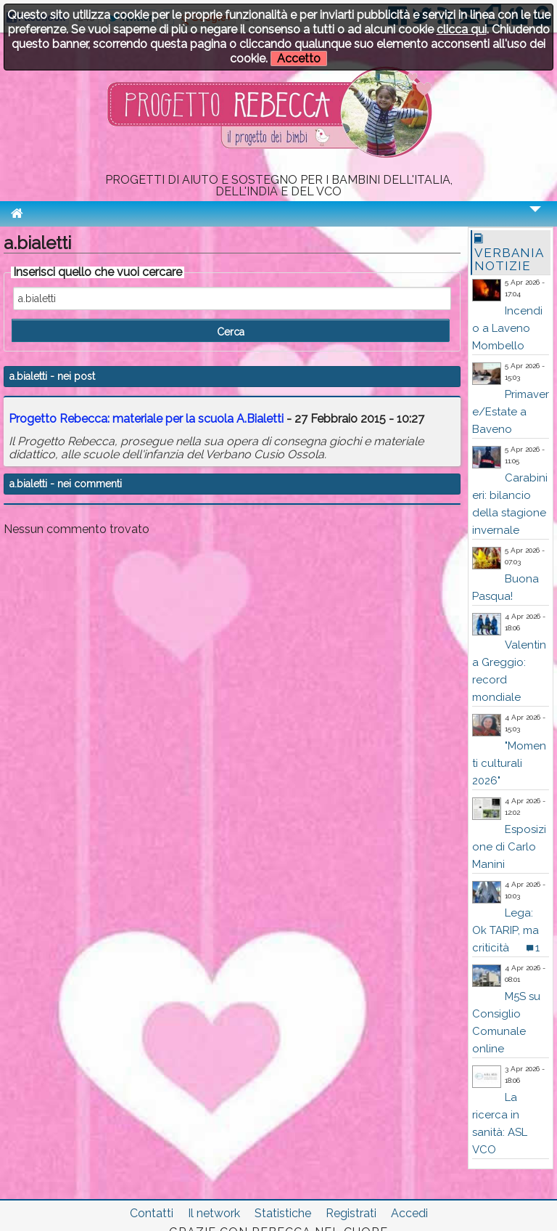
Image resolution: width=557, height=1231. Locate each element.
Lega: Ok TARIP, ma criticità (505, 930)
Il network (214, 1213)
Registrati (351, 1213)
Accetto (299, 58)
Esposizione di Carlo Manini (509, 847)
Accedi (409, 1213)
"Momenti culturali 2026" (509, 763)
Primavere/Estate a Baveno (510, 412)
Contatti (151, 1213)
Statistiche (283, 1213)
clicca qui (462, 29)
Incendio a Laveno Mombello (507, 328)
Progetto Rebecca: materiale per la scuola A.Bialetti (147, 419)
